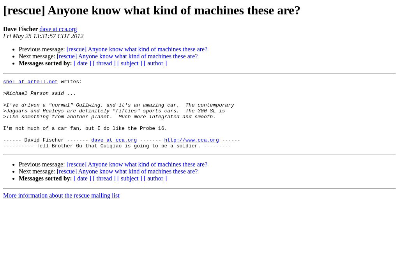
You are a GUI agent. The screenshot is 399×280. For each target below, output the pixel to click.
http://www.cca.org (191, 152)
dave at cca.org (58, 29)
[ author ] (155, 63)
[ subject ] (129, 63)
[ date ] (82, 63)
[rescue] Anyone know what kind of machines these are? (137, 49)
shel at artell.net (30, 82)
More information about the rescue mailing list (61, 209)
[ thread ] (104, 63)
